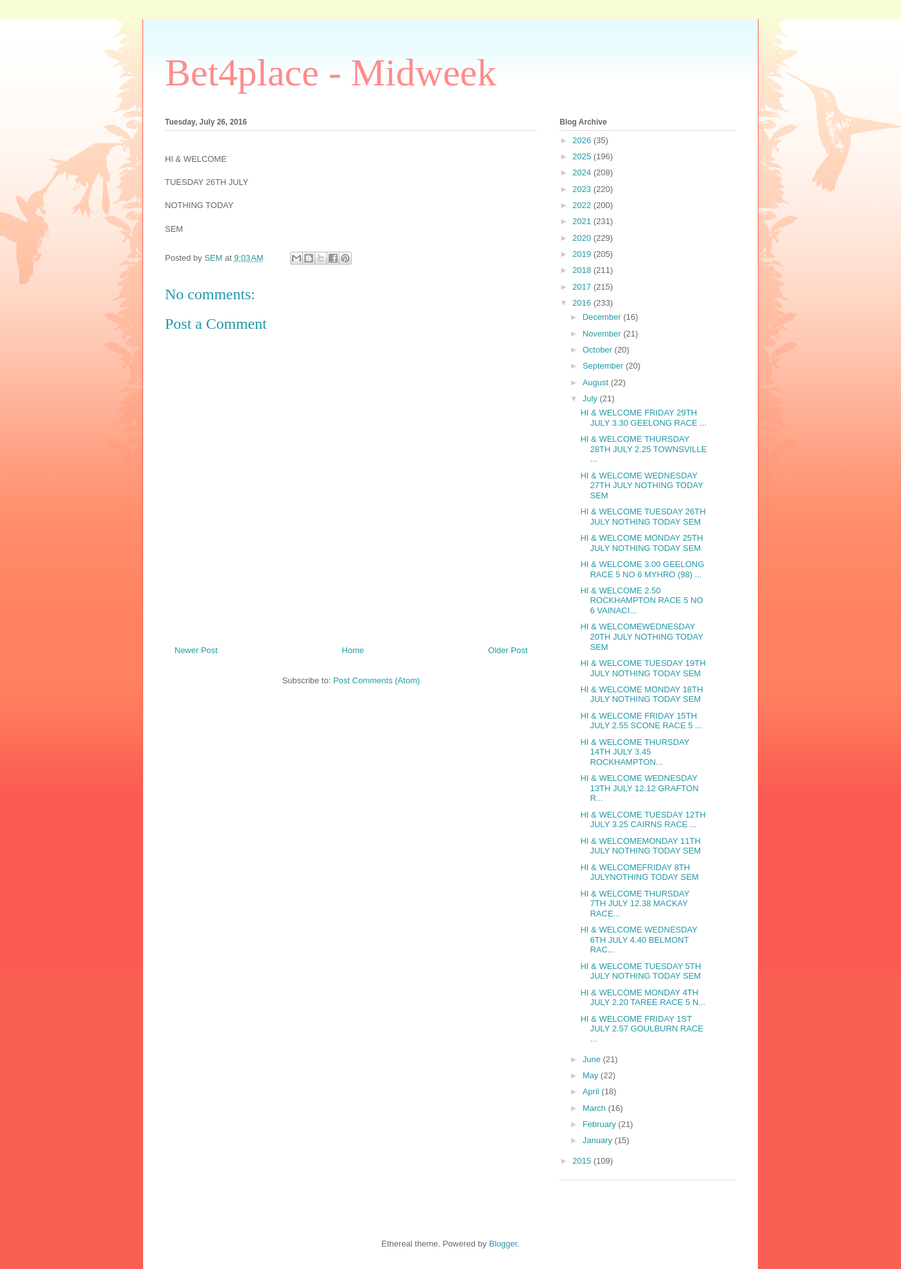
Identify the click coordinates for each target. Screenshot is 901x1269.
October (599, 349)
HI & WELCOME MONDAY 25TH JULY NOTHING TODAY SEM (641, 543)
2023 (583, 189)
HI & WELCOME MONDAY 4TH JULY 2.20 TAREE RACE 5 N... (642, 998)
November (603, 333)
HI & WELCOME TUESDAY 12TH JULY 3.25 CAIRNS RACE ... (642, 820)
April (592, 1091)
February (601, 1124)
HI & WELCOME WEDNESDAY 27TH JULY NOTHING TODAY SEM (641, 485)
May (592, 1075)
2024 (583, 172)
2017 (583, 287)
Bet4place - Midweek (330, 72)
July (591, 398)
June (593, 1059)
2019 (583, 254)
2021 (583, 221)
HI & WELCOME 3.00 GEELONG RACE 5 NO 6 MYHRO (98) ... (642, 569)
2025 (583, 156)
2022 (583, 205)
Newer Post (196, 650)
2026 (583, 140)
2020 (583, 238)
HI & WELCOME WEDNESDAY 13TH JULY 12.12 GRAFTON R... (639, 788)
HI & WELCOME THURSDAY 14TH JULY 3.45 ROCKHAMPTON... (634, 752)
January (599, 1140)
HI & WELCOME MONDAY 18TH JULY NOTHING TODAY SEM (641, 695)
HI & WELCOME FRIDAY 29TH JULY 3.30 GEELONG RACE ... (643, 418)
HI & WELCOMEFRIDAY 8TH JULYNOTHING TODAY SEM (639, 872)
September (604, 366)
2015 (583, 1161)
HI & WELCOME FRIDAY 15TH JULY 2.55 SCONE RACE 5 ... (640, 721)
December (603, 317)
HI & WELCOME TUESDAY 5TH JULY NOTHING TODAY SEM (640, 971)
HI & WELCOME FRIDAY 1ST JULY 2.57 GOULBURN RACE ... (641, 1029)
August (597, 382)
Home (353, 650)
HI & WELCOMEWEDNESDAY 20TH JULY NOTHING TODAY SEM (641, 636)
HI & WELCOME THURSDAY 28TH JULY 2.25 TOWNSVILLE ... (643, 449)
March (595, 1108)
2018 (583, 270)
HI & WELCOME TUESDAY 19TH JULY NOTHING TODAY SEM (642, 668)
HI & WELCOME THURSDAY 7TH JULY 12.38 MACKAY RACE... (634, 903)
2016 (583, 303)
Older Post (508, 650)
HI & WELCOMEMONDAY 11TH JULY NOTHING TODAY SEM (640, 846)
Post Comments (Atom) (376, 680)
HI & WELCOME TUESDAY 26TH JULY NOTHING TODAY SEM (642, 517)
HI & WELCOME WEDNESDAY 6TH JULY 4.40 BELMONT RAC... (638, 939)
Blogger (503, 1243)
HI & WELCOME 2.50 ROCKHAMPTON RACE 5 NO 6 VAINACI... (641, 600)
